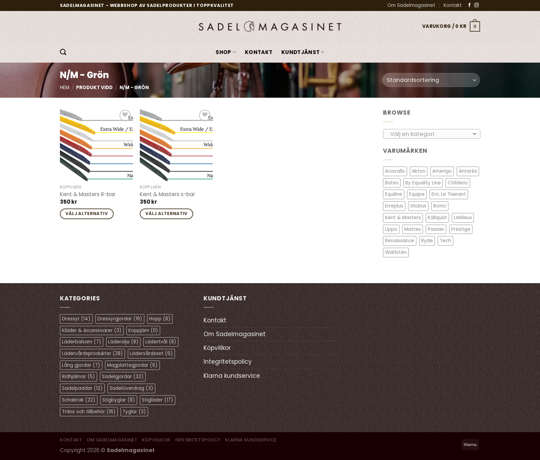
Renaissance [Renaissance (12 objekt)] (399, 240)
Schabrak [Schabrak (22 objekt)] (78, 400)
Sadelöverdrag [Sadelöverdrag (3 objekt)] (131, 388)
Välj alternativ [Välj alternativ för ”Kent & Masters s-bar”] (166, 213)
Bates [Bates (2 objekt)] (391, 183)
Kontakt (453, 5)
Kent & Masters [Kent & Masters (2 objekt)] (403, 217)
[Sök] (63, 52)
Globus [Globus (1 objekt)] (418, 206)
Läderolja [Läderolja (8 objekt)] (123, 342)
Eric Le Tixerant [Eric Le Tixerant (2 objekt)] (449, 194)
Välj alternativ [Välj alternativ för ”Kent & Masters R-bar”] (86, 213)
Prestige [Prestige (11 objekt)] (460, 229)
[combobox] (431, 133)
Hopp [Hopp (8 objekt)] (159, 318)
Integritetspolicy (228, 361)
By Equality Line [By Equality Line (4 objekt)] (423, 183)
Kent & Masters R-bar (87, 194)
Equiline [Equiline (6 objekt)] (393, 194)
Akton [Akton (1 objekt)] (418, 171)
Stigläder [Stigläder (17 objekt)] (157, 400)
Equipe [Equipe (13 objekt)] (417, 194)
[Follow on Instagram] (476, 5)
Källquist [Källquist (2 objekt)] (437, 217)
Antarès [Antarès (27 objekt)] (468, 171)
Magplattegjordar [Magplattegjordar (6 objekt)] (132, 365)
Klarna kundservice (232, 376)
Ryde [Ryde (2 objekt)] (427, 240)
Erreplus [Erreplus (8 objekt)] (394, 206)
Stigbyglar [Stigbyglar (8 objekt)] (118, 400)
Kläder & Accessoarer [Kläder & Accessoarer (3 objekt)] (92, 330)
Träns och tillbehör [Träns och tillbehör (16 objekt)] (89, 411)
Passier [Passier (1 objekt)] (436, 229)
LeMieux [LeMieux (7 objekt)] (463, 217)
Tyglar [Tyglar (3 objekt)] (134, 411)
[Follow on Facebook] (469, 5)
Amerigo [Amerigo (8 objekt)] (442, 171)
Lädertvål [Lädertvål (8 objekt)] (160, 342)
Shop (226, 52)
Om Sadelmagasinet (411, 5)
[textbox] (429, 134)
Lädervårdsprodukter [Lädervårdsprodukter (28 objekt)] (92, 353)
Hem (64, 87)
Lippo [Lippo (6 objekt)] (391, 229)
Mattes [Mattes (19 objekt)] (412, 229)
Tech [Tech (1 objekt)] (445, 240)
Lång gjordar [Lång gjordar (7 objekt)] (81, 365)
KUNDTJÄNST (302, 52)
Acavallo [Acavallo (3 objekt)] (395, 171)
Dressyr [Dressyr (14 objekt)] (76, 318)
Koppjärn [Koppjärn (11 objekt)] (143, 330)
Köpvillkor (217, 348)
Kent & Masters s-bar (167, 194)
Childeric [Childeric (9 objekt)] (458, 183)
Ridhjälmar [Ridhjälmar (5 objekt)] (78, 376)
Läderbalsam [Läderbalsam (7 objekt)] (81, 342)
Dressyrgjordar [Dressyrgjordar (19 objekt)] (119, 318)
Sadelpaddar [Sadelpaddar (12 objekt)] (82, 388)
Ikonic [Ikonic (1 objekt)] (439, 206)
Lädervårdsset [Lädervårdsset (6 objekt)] (151, 353)
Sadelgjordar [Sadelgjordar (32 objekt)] (123, 376)
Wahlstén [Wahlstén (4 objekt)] (396, 252)
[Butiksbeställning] (431, 80)
